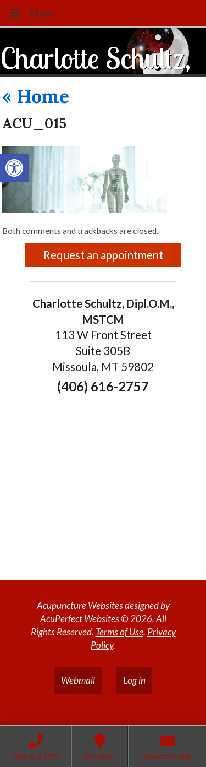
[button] (14, 168)
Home (35, 96)
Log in (134, 680)
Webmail (78, 680)
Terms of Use (119, 632)
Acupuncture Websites (80, 605)
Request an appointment (103, 255)
